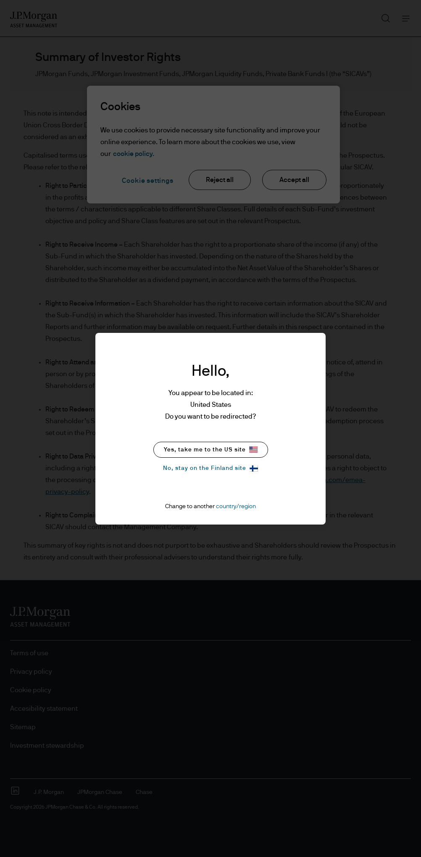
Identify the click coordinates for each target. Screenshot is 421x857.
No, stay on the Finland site (210, 468)
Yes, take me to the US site (211, 449)
